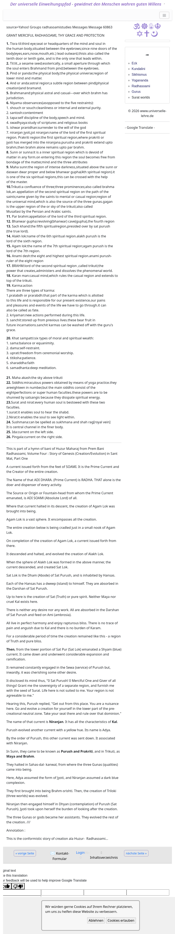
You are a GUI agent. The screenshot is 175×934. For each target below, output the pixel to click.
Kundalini (138, 69)
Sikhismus (139, 74)
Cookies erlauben (121, 920)
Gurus (136, 91)
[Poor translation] (18, 886)
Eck (134, 63)
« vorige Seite (25, 853)
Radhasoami (141, 86)
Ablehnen (96, 920)
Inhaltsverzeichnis (104, 857)
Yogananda (140, 80)
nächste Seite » (136, 853)
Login (80, 852)
